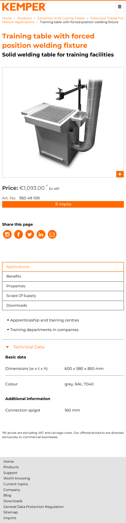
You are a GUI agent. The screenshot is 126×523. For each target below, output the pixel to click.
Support (10, 473)
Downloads (16, 305)
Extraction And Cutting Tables (61, 18)
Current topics (15, 484)
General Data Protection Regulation (33, 507)
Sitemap (10, 512)
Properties (15, 286)
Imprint (9, 518)
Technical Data (28, 347)
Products (25, 18)
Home (7, 18)
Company (11, 490)
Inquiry (63, 204)
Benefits (13, 276)
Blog (7, 495)
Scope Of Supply (21, 295)
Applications (17, 267)
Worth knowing (16, 478)
